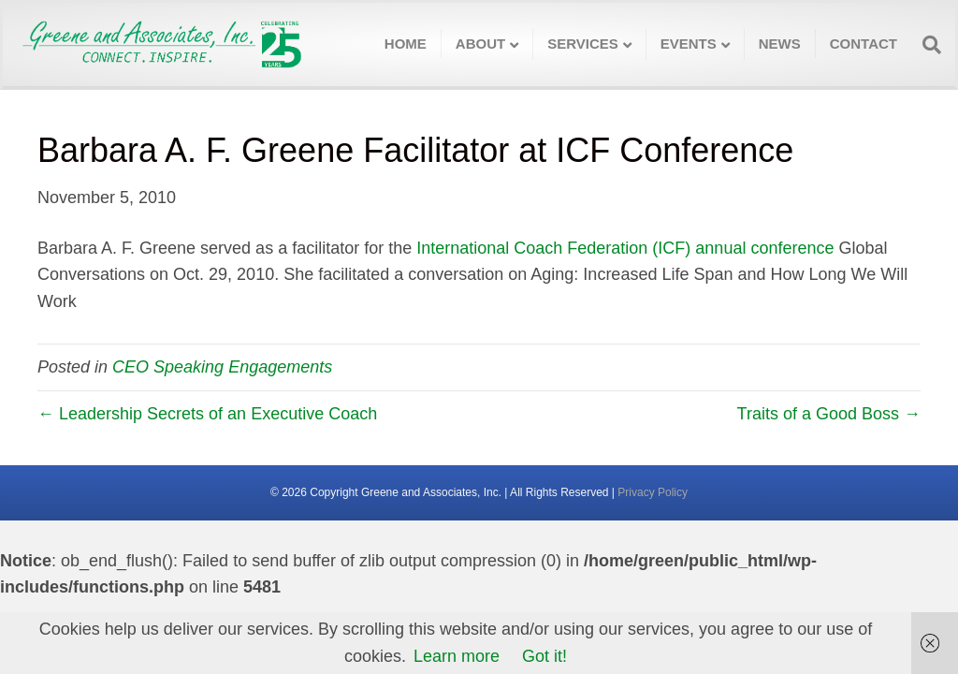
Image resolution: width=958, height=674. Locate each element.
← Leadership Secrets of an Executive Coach (207, 413)
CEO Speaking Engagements (222, 367)
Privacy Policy (652, 492)
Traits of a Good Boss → (829, 413)
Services (582, 43)
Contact (863, 43)
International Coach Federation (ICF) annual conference (625, 248)
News (780, 43)
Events (688, 43)
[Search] (926, 44)
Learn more (457, 656)
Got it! (544, 656)
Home (406, 43)
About (480, 43)
